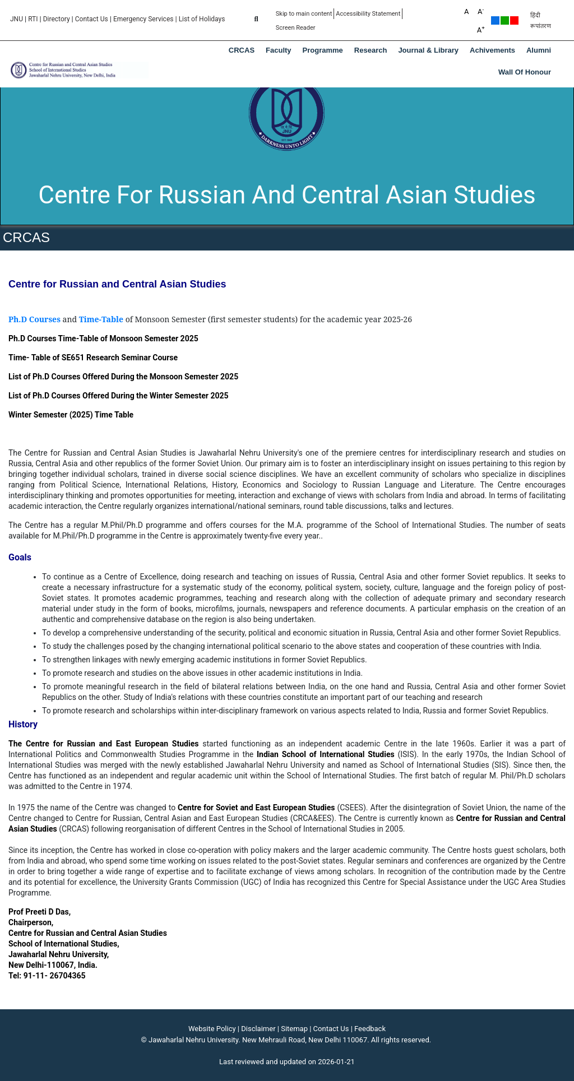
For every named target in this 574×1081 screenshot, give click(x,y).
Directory (56, 19)
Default (495, 20)
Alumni (538, 50)
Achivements (492, 50)
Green (505, 20)
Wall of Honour (524, 72)
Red (514, 20)
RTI (33, 19)
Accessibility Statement (368, 13)
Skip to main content (304, 13)
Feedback (370, 1028)
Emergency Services (143, 19)
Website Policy (212, 1028)
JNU (16, 19)
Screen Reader (296, 27)
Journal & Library (428, 50)
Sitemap (294, 1028)
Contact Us (91, 19)
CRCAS (241, 50)
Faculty (278, 50)
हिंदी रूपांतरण (540, 21)
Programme (323, 50)
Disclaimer (258, 1028)
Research (370, 50)
